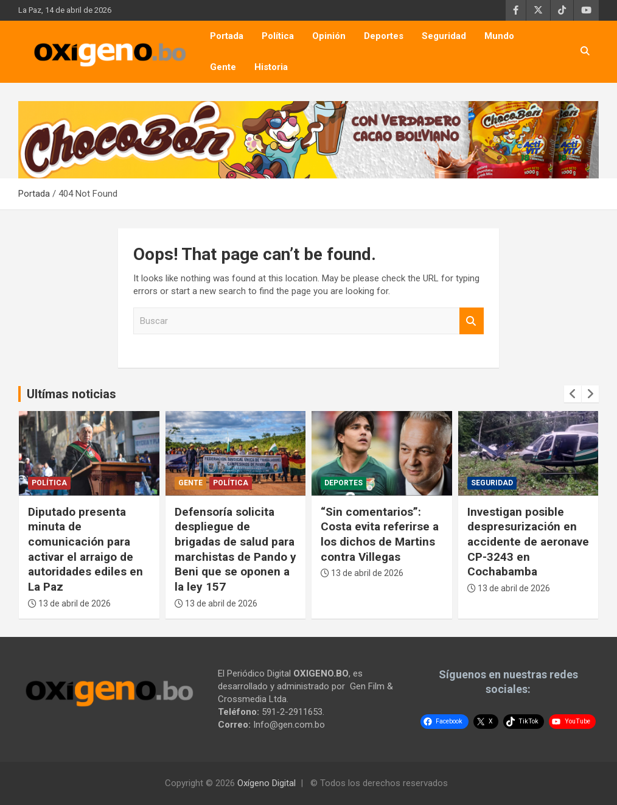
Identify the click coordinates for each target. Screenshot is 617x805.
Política (278, 35)
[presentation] (572, 393)
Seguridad (444, 35)
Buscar (471, 321)
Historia (271, 67)
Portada (226, 35)
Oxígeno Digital (266, 783)
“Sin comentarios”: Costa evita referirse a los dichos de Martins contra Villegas (380, 534)
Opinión (329, 35)
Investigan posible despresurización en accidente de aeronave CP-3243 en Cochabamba (528, 542)
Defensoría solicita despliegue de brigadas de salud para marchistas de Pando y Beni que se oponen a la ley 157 (235, 549)
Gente (223, 67)
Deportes (383, 35)
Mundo (499, 35)
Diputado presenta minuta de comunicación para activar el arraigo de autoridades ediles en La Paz (85, 549)
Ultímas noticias (71, 394)
